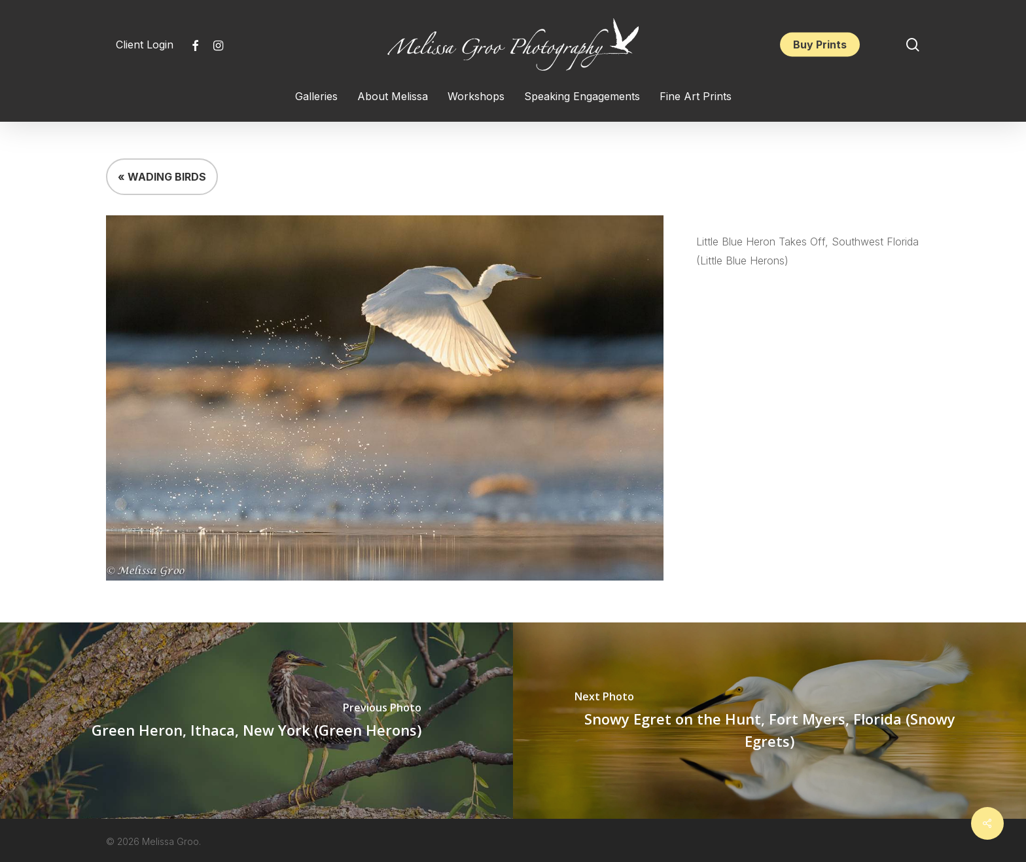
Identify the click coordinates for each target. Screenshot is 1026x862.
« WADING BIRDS (162, 176)
